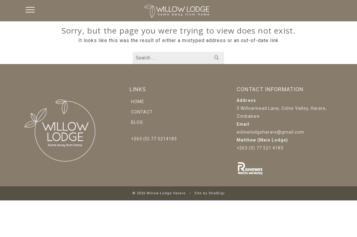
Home (137, 101)
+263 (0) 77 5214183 (154, 138)
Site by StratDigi (210, 193)
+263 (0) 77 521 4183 (260, 147)
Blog (137, 122)
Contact (142, 112)
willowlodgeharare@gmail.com (270, 132)
